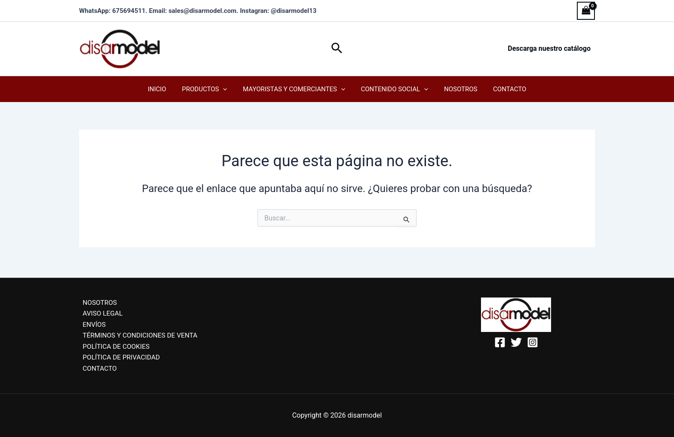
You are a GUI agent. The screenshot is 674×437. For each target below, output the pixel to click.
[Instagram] (532, 339)
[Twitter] (516, 339)
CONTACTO (96, 368)
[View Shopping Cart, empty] (586, 10)
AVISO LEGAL (99, 311)
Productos (208, 89)
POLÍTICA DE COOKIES (114, 345)
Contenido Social (393, 89)
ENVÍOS (91, 323)
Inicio (164, 89)
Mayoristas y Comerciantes (295, 89)
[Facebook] (500, 339)
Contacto (502, 89)
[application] (227, 89)
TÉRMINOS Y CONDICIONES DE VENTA (138, 334)
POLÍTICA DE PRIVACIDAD (119, 357)
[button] (337, 48)
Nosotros (456, 89)
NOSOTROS (97, 300)
